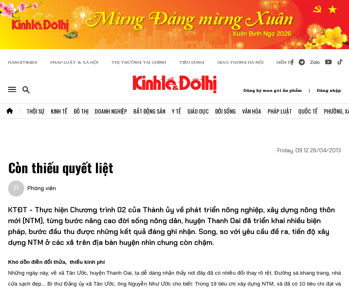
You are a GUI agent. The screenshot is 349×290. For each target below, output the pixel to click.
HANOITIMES (22, 62)
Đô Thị (81, 111)
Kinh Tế (59, 111)
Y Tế (176, 111)
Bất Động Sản (149, 111)
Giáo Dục (198, 111)
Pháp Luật (280, 111)
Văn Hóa (251, 111)
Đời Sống (225, 111)
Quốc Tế (308, 111)
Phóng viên (41, 188)
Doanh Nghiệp (111, 111)
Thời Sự (35, 111)
